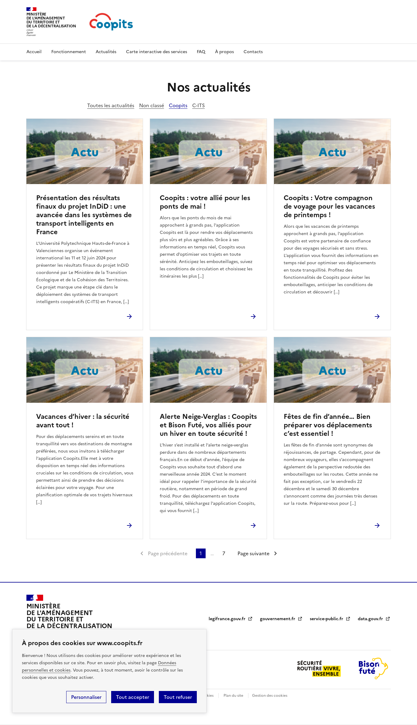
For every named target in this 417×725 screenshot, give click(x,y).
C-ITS (198, 105)
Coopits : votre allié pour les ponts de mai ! (205, 202)
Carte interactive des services (156, 52)
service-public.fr (330, 619)
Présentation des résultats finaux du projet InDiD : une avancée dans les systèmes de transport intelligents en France (84, 215)
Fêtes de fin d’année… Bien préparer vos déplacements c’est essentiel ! (328, 425)
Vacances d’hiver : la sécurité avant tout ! (82, 421)
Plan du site (233, 695)
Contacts (253, 52)
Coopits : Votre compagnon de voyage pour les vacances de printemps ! (329, 206)
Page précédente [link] (167, 553)
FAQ (201, 52)
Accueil (34, 52)
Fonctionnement (68, 52)
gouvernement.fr (281, 619)
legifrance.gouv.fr (231, 619)
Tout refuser (178, 697)
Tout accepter (132, 697)
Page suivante (253, 553)
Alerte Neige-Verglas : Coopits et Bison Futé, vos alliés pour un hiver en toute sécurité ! (208, 425)
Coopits (178, 105)
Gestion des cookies (269, 695)
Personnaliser (86, 697)
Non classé (151, 105)
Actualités (106, 52)
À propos (224, 52)
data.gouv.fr (374, 619)
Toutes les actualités (110, 105)
